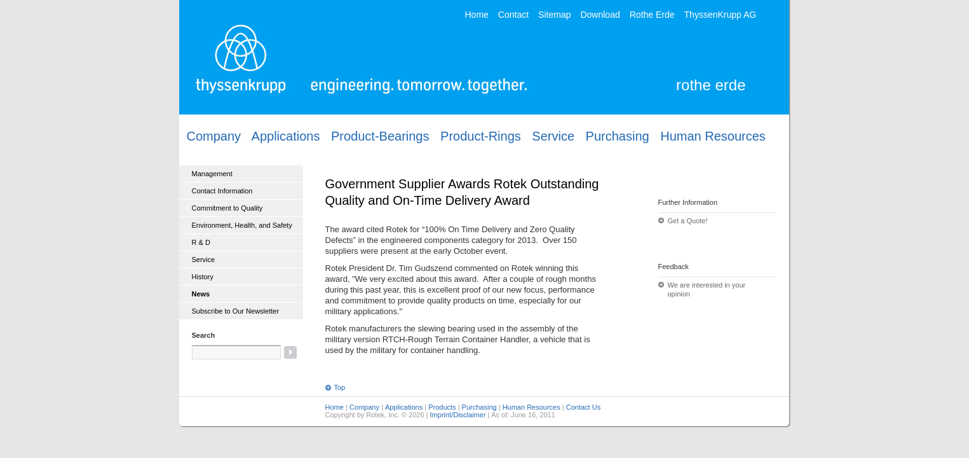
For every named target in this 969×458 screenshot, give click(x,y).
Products (442, 407)
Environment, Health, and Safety (242, 225)
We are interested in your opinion (707, 289)
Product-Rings (480, 136)
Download (600, 14)
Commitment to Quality (227, 208)
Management (212, 173)
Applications (286, 136)
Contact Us (583, 407)
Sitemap (554, 14)
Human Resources (713, 136)
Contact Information (222, 191)
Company (214, 136)
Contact (513, 14)
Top (340, 387)
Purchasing (617, 136)
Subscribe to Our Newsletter (236, 311)
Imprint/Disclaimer (458, 415)
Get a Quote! (688, 221)
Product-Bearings (380, 136)
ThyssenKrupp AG (720, 14)
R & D (201, 242)
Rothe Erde (652, 14)
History (202, 277)
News (201, 294)
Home (477, 14)
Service (553, 136)
